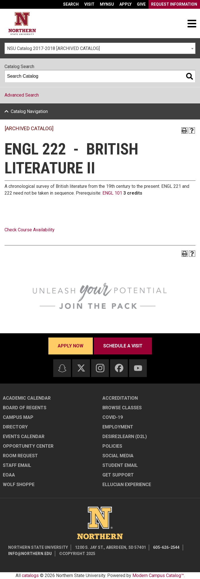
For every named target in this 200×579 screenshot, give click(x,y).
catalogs (30, 575)
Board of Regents (24, 407)
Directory (15, 427)
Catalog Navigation (29, 111)
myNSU (107, 4)
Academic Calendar (27, 398)
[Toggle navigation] (192, 23)
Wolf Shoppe (19, 484)
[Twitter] (81, 368)
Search (71, 4)
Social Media (118, 455)
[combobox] (100, 48)
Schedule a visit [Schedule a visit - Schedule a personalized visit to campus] (123, 346)
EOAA (9, 475)
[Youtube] (138, 368)
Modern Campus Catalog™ (158, 575)
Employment (117, 427)
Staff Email (17, 465)
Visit (89, 4)
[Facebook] (119, 368)
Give (141, 4)
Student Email (120, 465)
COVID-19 (112, 417)
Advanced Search (22, 95)
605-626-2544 (166, 547)
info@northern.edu (30, 553)
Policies (112, 446)
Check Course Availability (30, 229)
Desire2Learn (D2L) (124, 436)
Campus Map (18, 417)
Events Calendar (23, 436)
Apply (125, 4)
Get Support (118, 475)
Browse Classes (122, 407)
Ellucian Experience (126, 484)
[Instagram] (100, 368)
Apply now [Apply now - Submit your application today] (70, 346)
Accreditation (120, 398)
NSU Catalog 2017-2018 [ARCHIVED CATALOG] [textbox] (53, 48)
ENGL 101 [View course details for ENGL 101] (112, 193)
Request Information (174, 4)
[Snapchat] (62, 368)
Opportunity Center (28, 446)
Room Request (20, 455)
